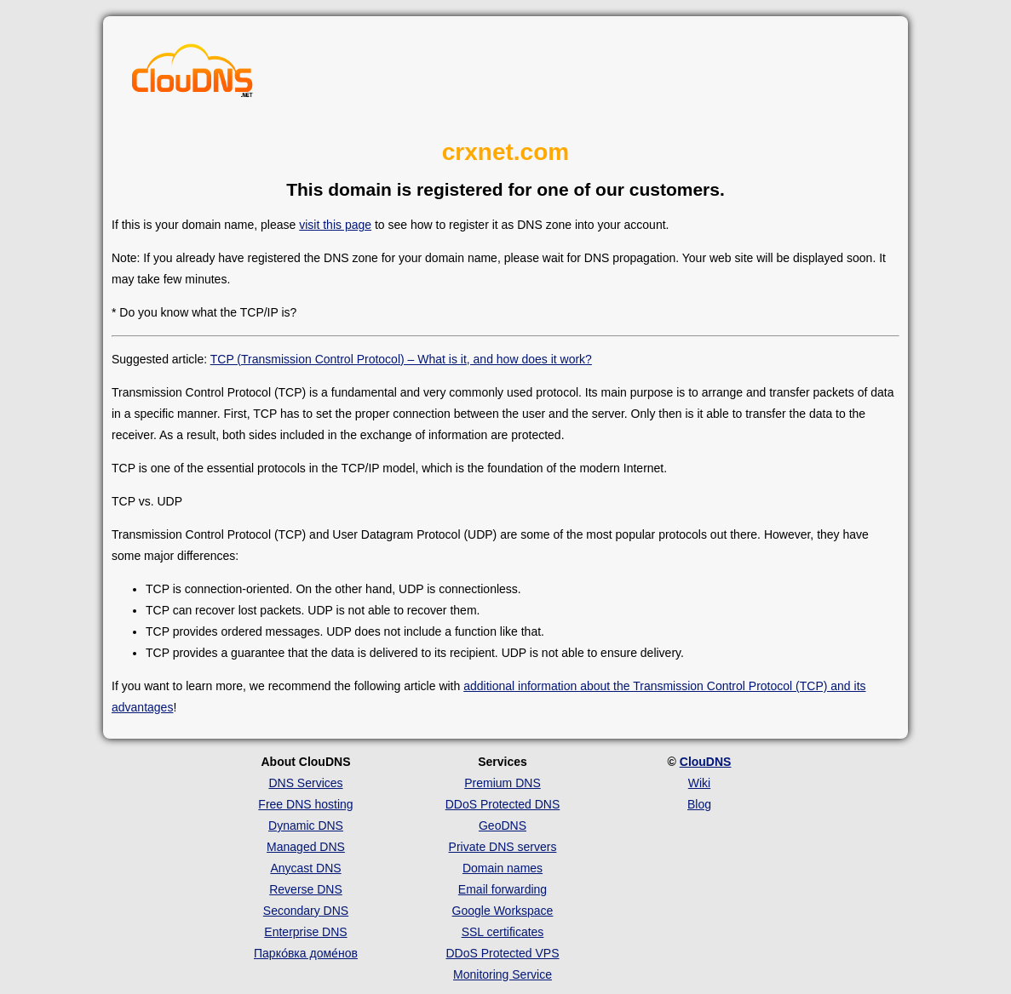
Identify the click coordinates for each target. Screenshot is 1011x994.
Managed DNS (306, 847)
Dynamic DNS (305, 825)
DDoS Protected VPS (502, 953)
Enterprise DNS (305, 932)
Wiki (699, 783)
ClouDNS (706, 761)
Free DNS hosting (305, 804)
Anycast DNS (305, 868)
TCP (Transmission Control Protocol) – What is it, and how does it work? (401, 359)
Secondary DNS (305, 910)
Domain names (502, 868)
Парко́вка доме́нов (306, 953)
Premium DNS (502, 783)
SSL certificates (503, 932)
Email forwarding (502, 889)
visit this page (335, 224)
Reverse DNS (305, 889)
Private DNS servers (503, 847)
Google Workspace (503, 910)
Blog (699, 804)
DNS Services (305, 783)
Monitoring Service (502, 974)
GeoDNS (502, 825)
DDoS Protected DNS (502, 804)
